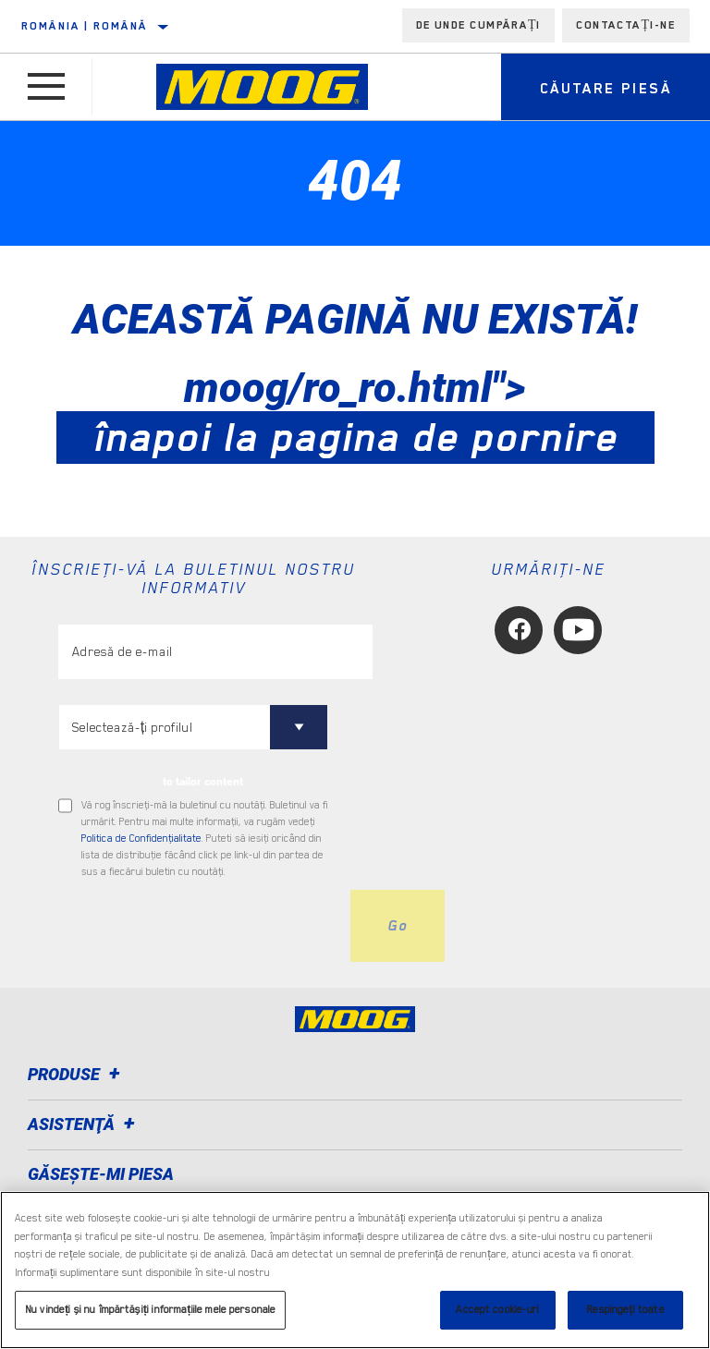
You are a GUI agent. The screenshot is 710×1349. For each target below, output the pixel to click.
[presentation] (198, 926)
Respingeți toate (625, 1310)
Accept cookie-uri (497, 1310)
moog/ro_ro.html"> (355, 412)
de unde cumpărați (479, 24)
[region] (355, 1270)
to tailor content (203, 781)
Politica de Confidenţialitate (141, 838)
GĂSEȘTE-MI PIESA (101, 1174)
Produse (77, 1074)
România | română (84, 25)
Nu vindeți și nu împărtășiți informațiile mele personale (150, 1310)
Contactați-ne (626, 24)
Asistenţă (84, 1124)
